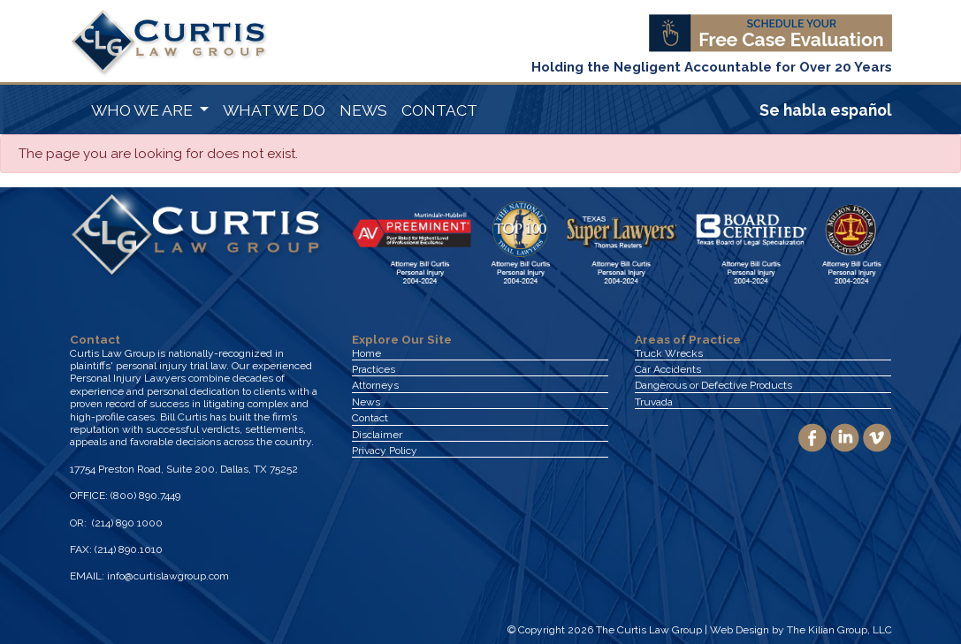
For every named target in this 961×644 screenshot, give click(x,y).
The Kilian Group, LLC (839, 630)
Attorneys (375, 385)
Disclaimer (377, 434)
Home (366, 353)
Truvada (654, 402)
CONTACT (439, 110)
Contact (370, 418)
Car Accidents (668, 369)
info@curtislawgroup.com (168, 576)
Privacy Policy (384, 450)
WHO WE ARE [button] (143, 110)
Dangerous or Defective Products (713, 385)
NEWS (363, 110)
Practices (373, 369)
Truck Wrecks (669, 353)
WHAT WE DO (274, 110)
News (366, 402)
